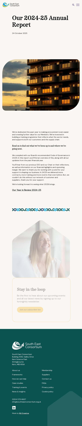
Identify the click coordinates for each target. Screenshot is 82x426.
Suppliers (46, 374)
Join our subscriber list (30, 310)
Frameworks (17, 374)
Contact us (47, 379)
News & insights (18, 391)
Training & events (19, 387)
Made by (20, 413)
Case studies (17, 383)
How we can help (19, 379)
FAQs (44, 383)
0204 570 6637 (19, 399)
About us (16, 370)
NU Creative (24, 413)
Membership (47, 370)
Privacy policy (48, 387)
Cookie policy (47, 391)
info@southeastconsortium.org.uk (26, 402)
